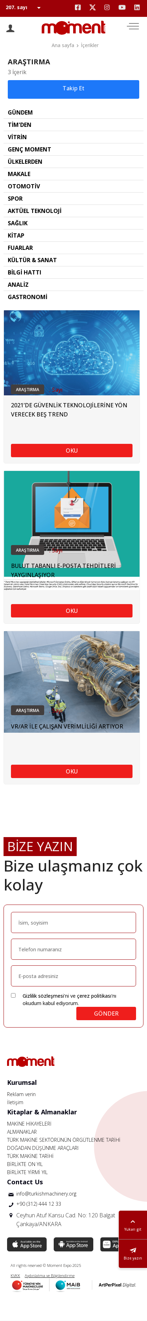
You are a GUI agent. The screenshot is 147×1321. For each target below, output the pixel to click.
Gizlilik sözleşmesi (43, 995)
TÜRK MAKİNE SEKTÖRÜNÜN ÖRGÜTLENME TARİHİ (63, 1140)
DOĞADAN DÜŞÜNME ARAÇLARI (42, 1148)
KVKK (15, 1275)
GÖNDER (106, 1013)
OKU (72, 450)
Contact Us (25, 1182)
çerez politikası (94, 995)
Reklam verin (21, 1094)
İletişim (15, 1102)
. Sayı (56, 390)
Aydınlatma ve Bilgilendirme (50, 1275)
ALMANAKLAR (22, 1131)
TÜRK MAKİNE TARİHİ (30, 1156)
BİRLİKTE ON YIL (25, 1164)
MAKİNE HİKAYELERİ (29, 1123)
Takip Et (73, 88)
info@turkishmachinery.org (46, 1193)
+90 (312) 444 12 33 (38, 1203)
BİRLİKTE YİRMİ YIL (27, 1172)
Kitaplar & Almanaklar (42, 1112)
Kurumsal (22, 1082)
